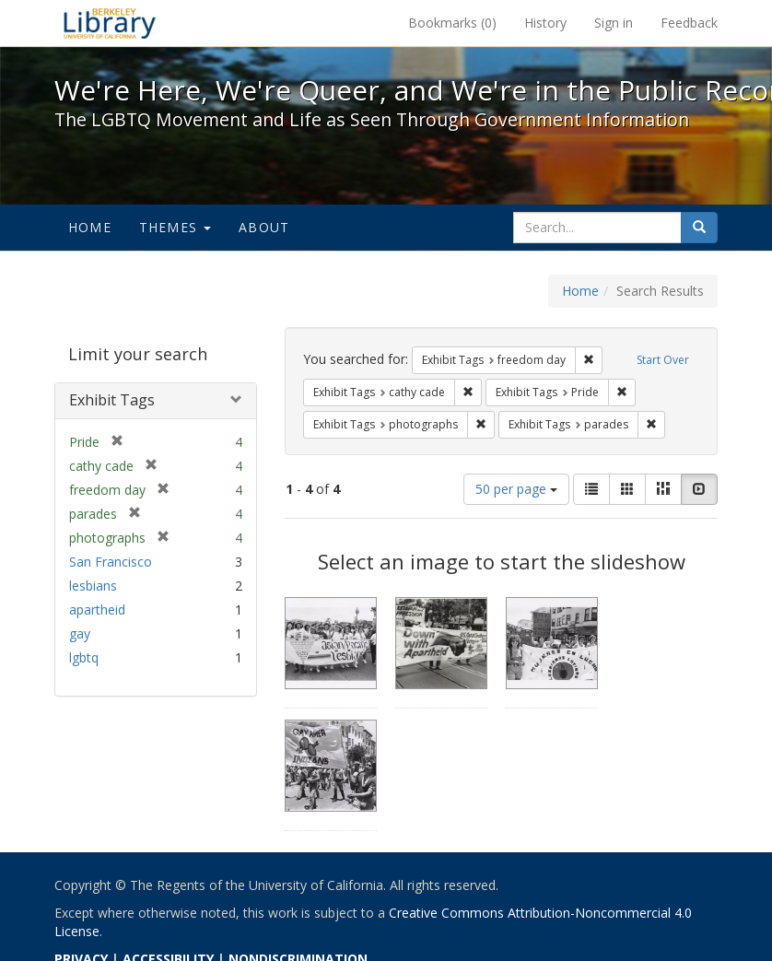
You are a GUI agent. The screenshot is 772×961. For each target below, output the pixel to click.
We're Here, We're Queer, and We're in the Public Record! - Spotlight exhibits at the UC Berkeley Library (110, 23)
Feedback (689, 22)
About (264, 227)
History (545, 22)
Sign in (613, 22)
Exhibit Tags (112, 400)
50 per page (516, 489)
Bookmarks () (452, 22)
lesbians (93, 585)
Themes (175, 227)
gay (79, 633)
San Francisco (110, 561)
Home (89, 227)
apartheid (97, 609)
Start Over (663, 360)
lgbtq (84, 657)
